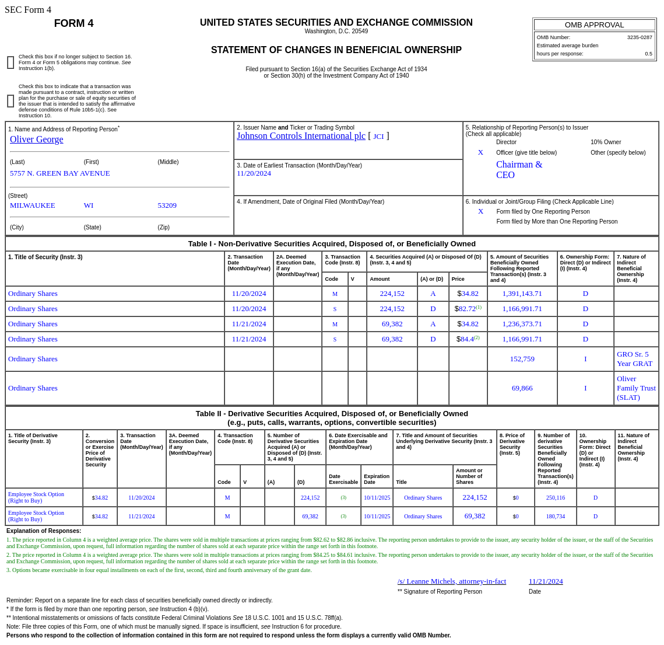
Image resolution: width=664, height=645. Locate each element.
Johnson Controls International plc (301, 136)
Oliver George (37, 139)
